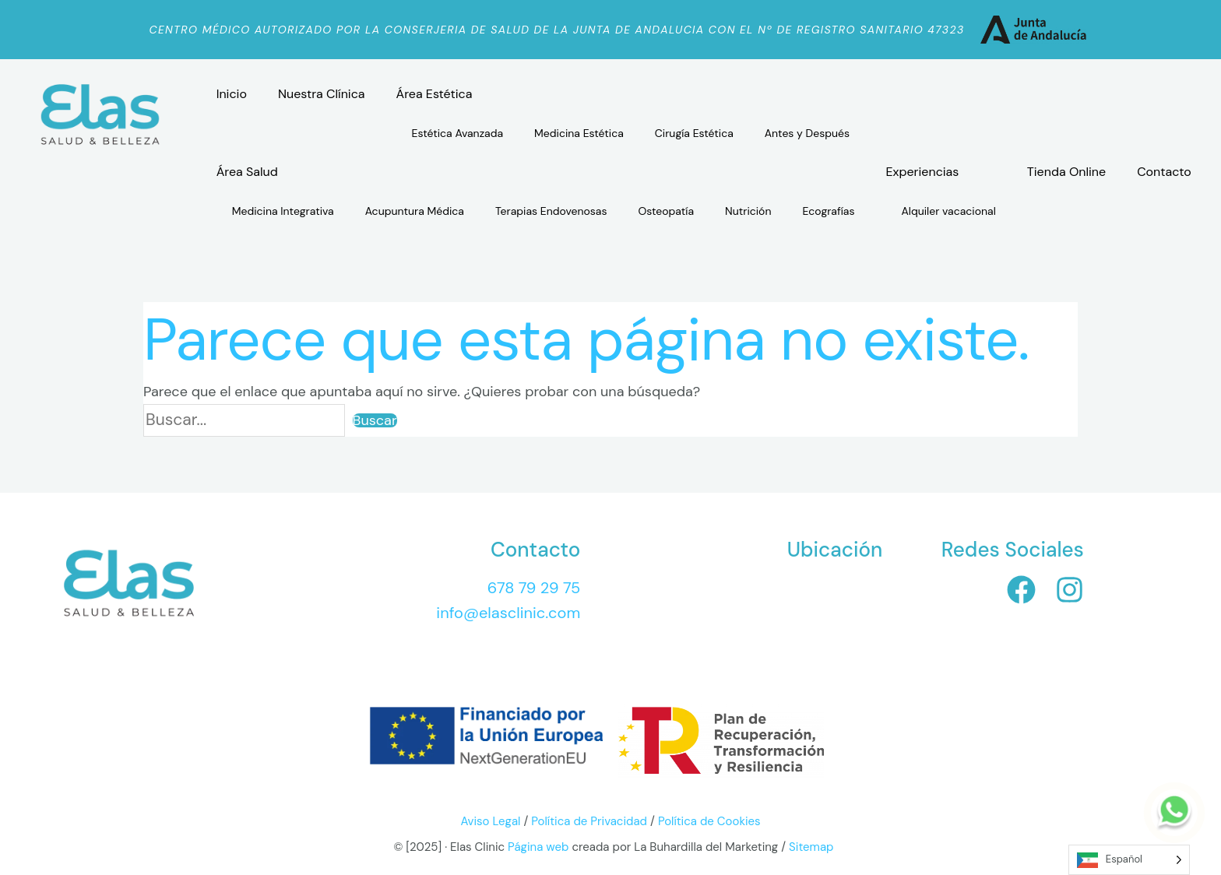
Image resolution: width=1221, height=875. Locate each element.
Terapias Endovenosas (551, 211)
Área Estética (434, 94)
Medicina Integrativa (283, 211)
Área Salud (247, 171)
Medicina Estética (579, 133)
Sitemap (811, 847)
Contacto (1164, 171)
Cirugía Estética (694, 133)
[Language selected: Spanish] (1129, 860)
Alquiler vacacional (949, 211)
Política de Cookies (709, 821)
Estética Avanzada (458, 133)
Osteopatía (667, 211)
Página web (536, 847)
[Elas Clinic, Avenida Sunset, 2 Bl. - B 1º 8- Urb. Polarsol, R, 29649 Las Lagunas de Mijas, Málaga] (767, 616)
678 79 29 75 (533, 588)
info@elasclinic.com (508, 613)
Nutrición (748, 211)
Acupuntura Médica (414, 211)
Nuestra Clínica (321, 94)
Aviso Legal (490, 821)
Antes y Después (807, 133)
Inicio (231, 94)
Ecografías (828, 211)
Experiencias (922, 171)
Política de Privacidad (589, 821)
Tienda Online (1066, 171)
